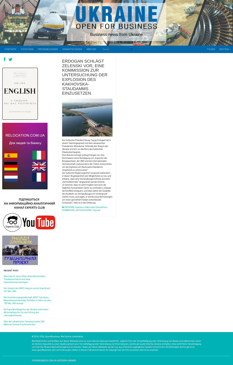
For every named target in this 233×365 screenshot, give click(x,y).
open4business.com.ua (44, 360)
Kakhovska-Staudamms (96, 207)
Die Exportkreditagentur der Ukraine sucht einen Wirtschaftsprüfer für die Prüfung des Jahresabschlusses (26, 312)
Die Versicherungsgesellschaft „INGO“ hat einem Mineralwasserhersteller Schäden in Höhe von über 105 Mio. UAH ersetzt (27, 300)
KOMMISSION (68, 210)
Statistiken (27, 49)
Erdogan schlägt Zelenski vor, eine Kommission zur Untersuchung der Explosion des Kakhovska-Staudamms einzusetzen (84, 77)
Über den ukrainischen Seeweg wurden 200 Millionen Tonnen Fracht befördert (24, 323)
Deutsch (225, 49)
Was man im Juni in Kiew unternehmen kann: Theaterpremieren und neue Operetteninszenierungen (25, 279)
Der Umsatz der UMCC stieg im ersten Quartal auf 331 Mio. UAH (27, 289)
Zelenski (96, 210)
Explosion (79, 207)
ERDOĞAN (69, 207)
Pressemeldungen (48, 49)
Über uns (91, 49)
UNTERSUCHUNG (84, 210)
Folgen (211, 49)
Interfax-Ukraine (67, 360)
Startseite (10, 49)
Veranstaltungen (72, 49)
